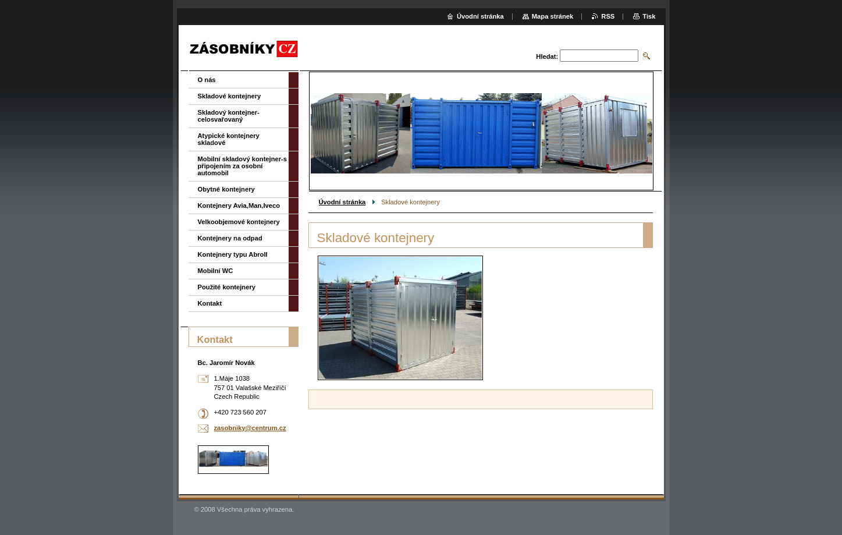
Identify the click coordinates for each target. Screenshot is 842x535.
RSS (607, 16)
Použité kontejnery (226, 287)
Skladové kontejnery (229, 96)
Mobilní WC (215, 270)
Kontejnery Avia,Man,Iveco (239, 205)
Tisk (648, 16)
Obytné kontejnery (226, 189)
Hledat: (547, 56)
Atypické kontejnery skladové (229, 139)
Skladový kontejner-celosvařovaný (229, 116)
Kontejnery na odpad (230, 238)
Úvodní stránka (342, 202)
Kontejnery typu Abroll (233, 254)
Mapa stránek (553, 16)
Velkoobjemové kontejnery (239, 221)
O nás (207, 79)
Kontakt (210, 303)
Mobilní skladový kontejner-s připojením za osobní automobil (242, 165)
